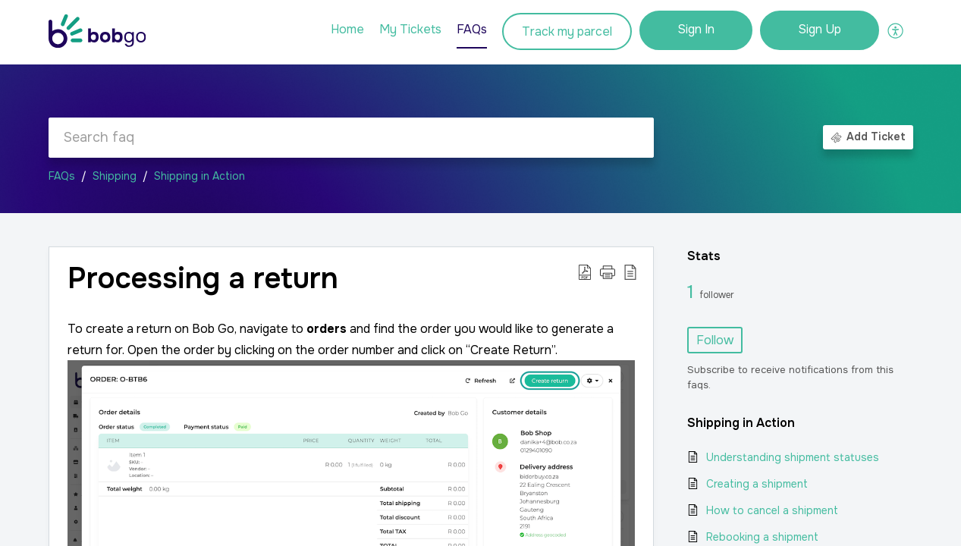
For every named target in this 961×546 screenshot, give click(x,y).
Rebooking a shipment (762, 537)
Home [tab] (347, 29)
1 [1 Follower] (693, 292)
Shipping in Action (199, 176)
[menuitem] (695, 30)
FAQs (62, 176)
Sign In (695, 29)
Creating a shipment (757, 484)
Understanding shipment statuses (792, 457)
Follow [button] (714, 340)
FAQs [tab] (472, 29)
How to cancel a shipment (772, 510)
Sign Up (819, 29)
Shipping (115, 176)
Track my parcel (567, 31)
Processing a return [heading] (203, 279)
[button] (896, 30)
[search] (351, 138)
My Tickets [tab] (410, 29)
